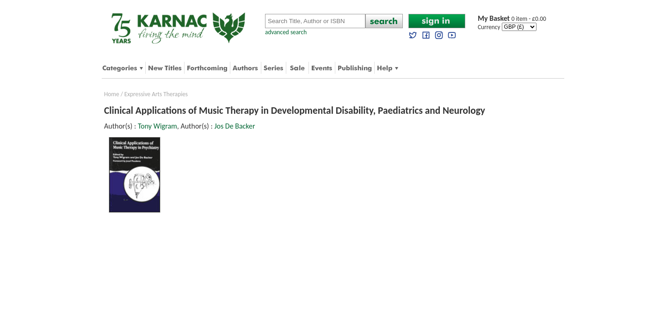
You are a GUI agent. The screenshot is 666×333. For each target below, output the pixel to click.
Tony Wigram (157, 126)
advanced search (286, 32)
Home (111, 94)
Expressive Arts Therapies (156, 94)
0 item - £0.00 (512, 19)
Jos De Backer (234, 126)
